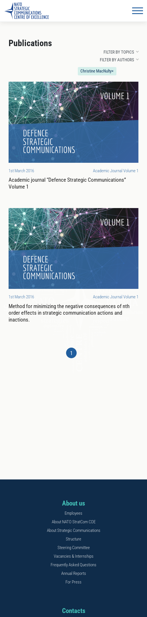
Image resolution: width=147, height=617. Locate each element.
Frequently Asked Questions (73, 564)
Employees (73, 513)
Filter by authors (117, 59)
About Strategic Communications (73, 530)
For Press (73, 582)
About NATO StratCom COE (74, 521)
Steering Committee (73, 547)
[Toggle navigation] (137, 10)
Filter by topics (119, 52)
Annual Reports (73, 573)
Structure (73, 539)
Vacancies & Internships (74, 556)
